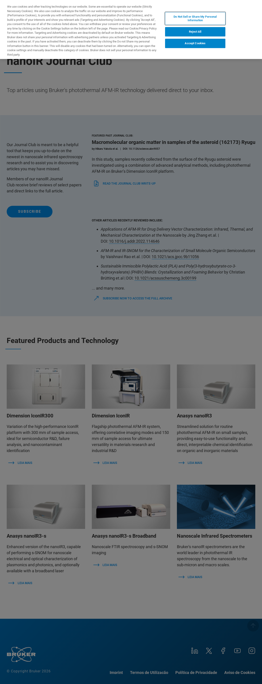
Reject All (195, 32)
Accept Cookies (195, 43)
